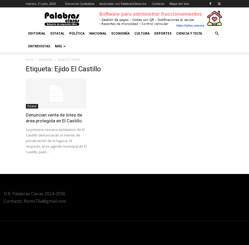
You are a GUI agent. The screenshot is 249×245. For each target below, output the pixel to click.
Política (77, 33)
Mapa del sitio (179, 4)
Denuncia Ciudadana (79, 4)
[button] (216, 33)
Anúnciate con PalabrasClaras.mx (123, 4)
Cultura (142, 33)
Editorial (37, 33)
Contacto (158, 4)
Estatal (57, 33)
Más (60, 46)
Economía (120, 33)
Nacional (98, 33)
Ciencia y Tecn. (189, 33)
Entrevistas (39, 46)
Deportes (162, 33)
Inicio (30, 59)
